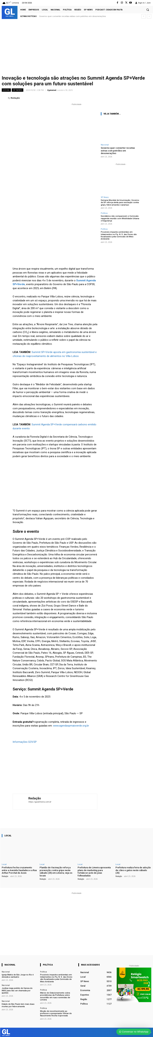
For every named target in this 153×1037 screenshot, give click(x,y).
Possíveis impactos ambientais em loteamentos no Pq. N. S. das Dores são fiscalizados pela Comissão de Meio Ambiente (118, 235)
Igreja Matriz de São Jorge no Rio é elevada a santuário (18, 975)
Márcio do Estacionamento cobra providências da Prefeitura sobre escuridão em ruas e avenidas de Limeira (55, 996)
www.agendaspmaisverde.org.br (71, 725)
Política (104, 213)
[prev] (143, 16)
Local (6, 90)
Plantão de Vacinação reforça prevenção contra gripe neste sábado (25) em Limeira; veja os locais (56, 871)
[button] (147, 9)
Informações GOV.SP (25, 741)
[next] (149, 16)
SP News (17, 90)
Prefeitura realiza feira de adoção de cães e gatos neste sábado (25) (133, 870)
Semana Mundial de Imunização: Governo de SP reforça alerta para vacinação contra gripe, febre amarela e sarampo (120, 202)
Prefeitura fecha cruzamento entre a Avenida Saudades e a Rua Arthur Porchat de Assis (19, 870)
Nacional (105, 145)
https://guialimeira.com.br (39, 802)
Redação (15, 98)
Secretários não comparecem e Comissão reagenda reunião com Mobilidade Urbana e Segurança (120, 218)
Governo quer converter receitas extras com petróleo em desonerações (72, 16)
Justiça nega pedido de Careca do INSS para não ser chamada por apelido (17, 990)
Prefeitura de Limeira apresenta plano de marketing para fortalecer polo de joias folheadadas (94, 871)
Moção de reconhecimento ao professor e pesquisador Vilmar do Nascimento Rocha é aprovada (55, 1013)
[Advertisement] (76, 48)
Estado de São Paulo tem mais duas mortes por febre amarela (18, 1005)
